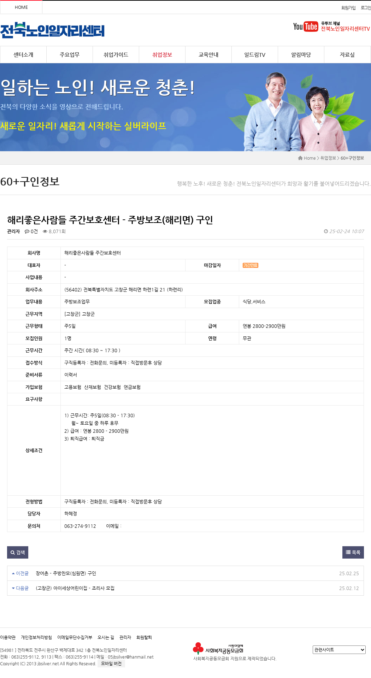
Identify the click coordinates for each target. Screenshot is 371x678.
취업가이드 (116, 55)
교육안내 (208, 55)
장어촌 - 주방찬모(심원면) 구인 (66, 573)
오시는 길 (106, 637)
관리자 (125, 637)
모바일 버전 (111, 663)
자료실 (347, 55)
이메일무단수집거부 (74, 637)
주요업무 (70, 55)
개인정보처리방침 (36, 637)
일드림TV (254, 55)
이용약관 (8, 637)
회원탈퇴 (144, 637)
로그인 (366, 7)
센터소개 (23, 55)
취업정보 (162, 55)
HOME (21, 7)
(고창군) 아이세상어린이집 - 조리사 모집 (75, 588)
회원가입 (348, 7)
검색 (18, 552)
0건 (31, 231)
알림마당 (301, 55)
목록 (353, 552)
